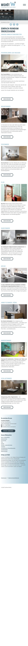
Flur (2, 442)
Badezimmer (4, 439)
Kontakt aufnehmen (8, 430)
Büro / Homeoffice (5, 437)
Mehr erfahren (7, 99)
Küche (2, 443)
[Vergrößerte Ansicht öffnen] (14, 63)
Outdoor (3, 446)
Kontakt (22, 45)
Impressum (3, 478)
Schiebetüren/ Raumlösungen (8, 448)
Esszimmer (3, 440)
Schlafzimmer (4, 449)
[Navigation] (24, 5)
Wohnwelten (12, 22)
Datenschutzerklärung (13, 478)
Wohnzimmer (4, 451)
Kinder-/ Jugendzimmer (6, 445)
